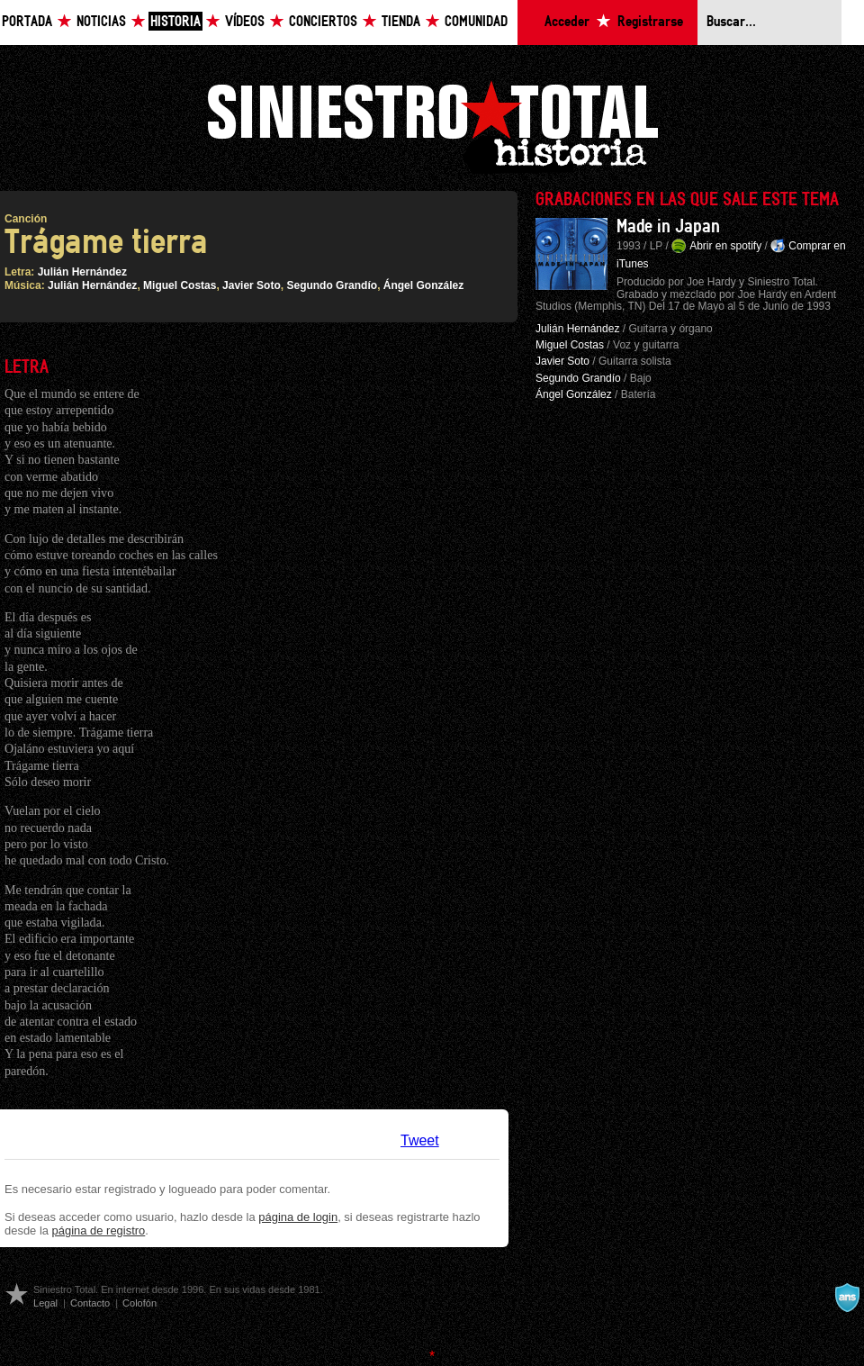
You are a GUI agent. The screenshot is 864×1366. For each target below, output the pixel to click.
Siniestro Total (432, 124)
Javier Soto (251, 285)
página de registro (99, 1230)
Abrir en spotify (725, 246)
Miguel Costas (179, 285)
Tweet (419, 1140)
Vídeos (245, 22)
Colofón (139, 1303)
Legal (45, 1303)
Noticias (101, 22)
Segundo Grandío (331, 285)
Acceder (567, 22)
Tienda (401, 22)
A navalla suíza (847, 1297)
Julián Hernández (82, 272)
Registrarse (650, 22)
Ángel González (423, 285)
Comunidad (476, 22)
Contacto (90, 1303)
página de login (298, 1217)
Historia (175, 22)
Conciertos (323, 22)
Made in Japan (668, 227)
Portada (27, 22)
